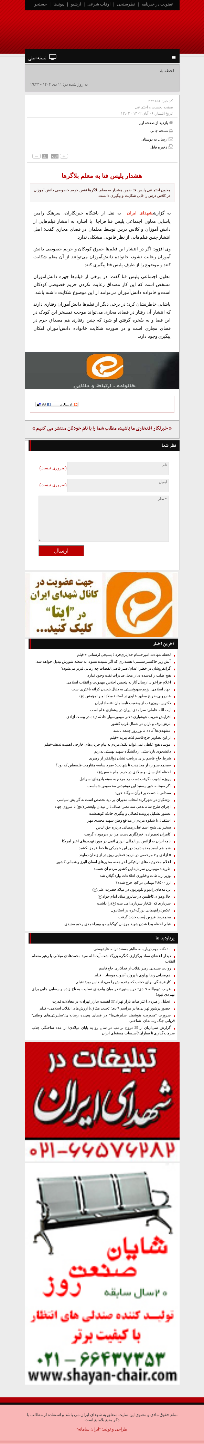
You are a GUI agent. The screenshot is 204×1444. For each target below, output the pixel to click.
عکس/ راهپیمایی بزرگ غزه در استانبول (141, 910)
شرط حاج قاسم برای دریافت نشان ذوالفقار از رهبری (130, 758)
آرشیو (76, 4)
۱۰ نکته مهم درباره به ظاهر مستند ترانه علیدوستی (132, 949)
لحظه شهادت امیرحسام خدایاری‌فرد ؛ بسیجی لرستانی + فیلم (124, 655)
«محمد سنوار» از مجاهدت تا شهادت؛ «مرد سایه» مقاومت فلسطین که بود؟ (113, 765)
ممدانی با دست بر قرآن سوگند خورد (143, 793)
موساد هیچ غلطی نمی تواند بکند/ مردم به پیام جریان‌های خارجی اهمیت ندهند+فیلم (107, 744)
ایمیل (163, 482)
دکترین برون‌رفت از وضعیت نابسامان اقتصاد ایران (133, 703)
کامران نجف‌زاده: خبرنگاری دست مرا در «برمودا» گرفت (127, 834)
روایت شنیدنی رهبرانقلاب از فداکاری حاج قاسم (135, 968)
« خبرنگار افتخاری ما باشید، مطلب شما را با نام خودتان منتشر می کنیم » (102, 428)
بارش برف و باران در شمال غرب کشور (141, 724)
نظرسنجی (126, 4)
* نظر (162, 499)
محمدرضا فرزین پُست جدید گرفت (144, 917)
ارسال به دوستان (157, 139)
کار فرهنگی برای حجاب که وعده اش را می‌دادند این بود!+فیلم (123, 982)
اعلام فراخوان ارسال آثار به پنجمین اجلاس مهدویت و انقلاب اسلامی (118, 682)
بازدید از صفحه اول (156, 122)
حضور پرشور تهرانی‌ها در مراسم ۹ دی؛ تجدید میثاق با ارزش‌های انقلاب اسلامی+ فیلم (105, 1008)
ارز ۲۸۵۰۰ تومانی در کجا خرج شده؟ (143, 882)
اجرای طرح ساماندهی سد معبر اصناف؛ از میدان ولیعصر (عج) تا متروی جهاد (113, 807)
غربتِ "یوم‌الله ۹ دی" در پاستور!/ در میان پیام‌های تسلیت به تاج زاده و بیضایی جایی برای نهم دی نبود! (103, 991)
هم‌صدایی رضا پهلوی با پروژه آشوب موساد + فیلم (133, 975)
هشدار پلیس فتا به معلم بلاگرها (102, 175)
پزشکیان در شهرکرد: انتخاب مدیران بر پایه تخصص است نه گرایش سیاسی (114, 800)
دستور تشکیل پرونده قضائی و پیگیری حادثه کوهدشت (130, 813)
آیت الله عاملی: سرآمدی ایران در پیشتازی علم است (130, 710)
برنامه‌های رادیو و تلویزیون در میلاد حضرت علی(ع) (132, 889)
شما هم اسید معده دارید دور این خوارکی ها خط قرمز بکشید (125, 848)
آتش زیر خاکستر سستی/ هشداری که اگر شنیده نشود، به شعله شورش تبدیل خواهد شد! (103, 661)
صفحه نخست (162, 107)
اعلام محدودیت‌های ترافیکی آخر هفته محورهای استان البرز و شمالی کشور (113, 862)
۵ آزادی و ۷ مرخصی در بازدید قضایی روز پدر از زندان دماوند (125, 855)
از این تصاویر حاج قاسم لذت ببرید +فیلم (140, 737)
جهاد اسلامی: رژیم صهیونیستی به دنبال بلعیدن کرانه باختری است (121, 689)
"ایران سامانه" (88, 1429)
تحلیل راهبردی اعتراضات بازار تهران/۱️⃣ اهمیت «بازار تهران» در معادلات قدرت (111, 1001)
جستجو (40, 4)
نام (164, 465)
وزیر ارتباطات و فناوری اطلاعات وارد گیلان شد (135, 876)
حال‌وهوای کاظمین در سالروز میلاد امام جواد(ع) (134, 896)
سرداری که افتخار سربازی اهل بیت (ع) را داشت (134, 903)
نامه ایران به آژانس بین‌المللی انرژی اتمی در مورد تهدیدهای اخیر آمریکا (116, 841)
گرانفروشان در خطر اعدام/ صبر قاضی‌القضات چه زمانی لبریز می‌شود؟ (116, 668)
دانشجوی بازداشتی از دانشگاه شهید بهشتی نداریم (132, 751)
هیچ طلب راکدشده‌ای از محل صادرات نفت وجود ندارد (129, 675)
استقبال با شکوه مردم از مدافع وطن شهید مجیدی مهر (129, 820)
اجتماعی (141, 107)
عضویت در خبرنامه (157, 4)
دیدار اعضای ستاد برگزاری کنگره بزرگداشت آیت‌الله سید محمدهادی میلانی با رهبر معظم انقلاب (103, 958)
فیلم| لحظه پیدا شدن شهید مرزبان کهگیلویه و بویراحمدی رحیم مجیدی (117, 924)
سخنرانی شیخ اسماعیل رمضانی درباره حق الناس (133, 827)
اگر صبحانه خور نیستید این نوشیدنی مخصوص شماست (129, 786)
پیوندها (58, 4)
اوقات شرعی (98, 4)
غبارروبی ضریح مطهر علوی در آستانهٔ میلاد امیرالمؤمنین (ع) (125, 696)
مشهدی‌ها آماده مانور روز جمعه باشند (142, 731)
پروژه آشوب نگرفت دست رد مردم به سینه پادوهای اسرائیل (125, 779)
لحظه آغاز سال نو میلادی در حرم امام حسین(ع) (134, 772)
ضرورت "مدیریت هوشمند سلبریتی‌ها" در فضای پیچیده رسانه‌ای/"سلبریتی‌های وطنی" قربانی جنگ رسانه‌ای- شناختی (103, 1018)
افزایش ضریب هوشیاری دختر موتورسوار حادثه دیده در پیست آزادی (118, 717)
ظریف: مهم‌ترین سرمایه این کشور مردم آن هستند (132, 869)
